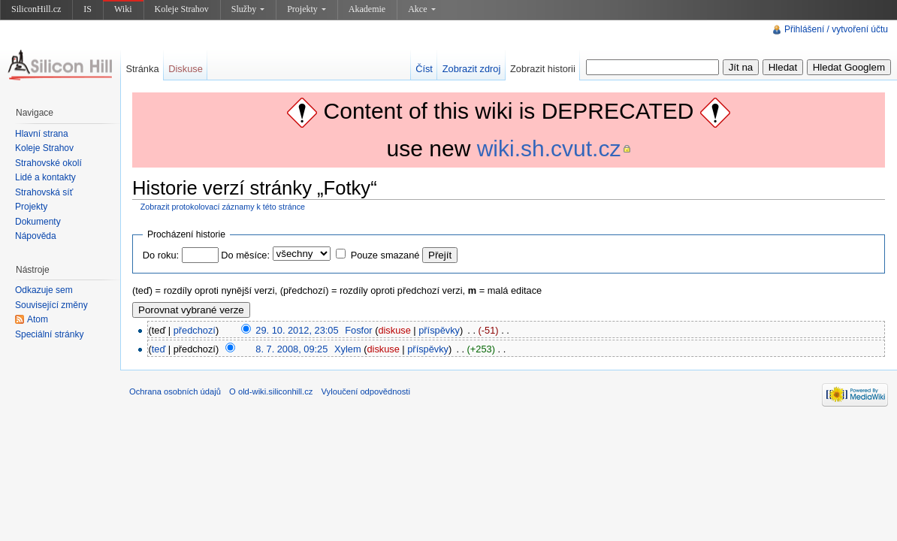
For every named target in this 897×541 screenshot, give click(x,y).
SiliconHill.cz (36, 9)
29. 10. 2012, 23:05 (296, 330)
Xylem (347, 349)
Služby (247, 9)
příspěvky (439, 330)
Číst (424, 68)
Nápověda (35, 236)
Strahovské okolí (48, 163)
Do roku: (161, 255)
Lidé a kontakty (45, 177)
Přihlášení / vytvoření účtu (836, 29)
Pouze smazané (385, 255)
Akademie (367, 9)
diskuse (394, 330)
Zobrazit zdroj (471, 68)
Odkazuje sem (44, 290)
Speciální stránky (49, 334)
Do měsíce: (245, 255)
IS (87, 9)
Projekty (306, 9)
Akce (421, 9)
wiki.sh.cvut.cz (549, 148)
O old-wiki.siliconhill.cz (271, 391)
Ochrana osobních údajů (175, 391)
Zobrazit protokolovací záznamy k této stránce (222, 206)
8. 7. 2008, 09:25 (291, 349)
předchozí (195, 330)
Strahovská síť (44, 192)
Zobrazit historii (542, 68)
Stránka (142, 68)
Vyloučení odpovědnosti (366, 391)
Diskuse (185, 68)
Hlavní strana (41, 133)
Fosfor (358, 330)
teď (159, 349)
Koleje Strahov (182, 9)
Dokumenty (38, 221)
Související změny (51, 305)
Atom (37, 319)
